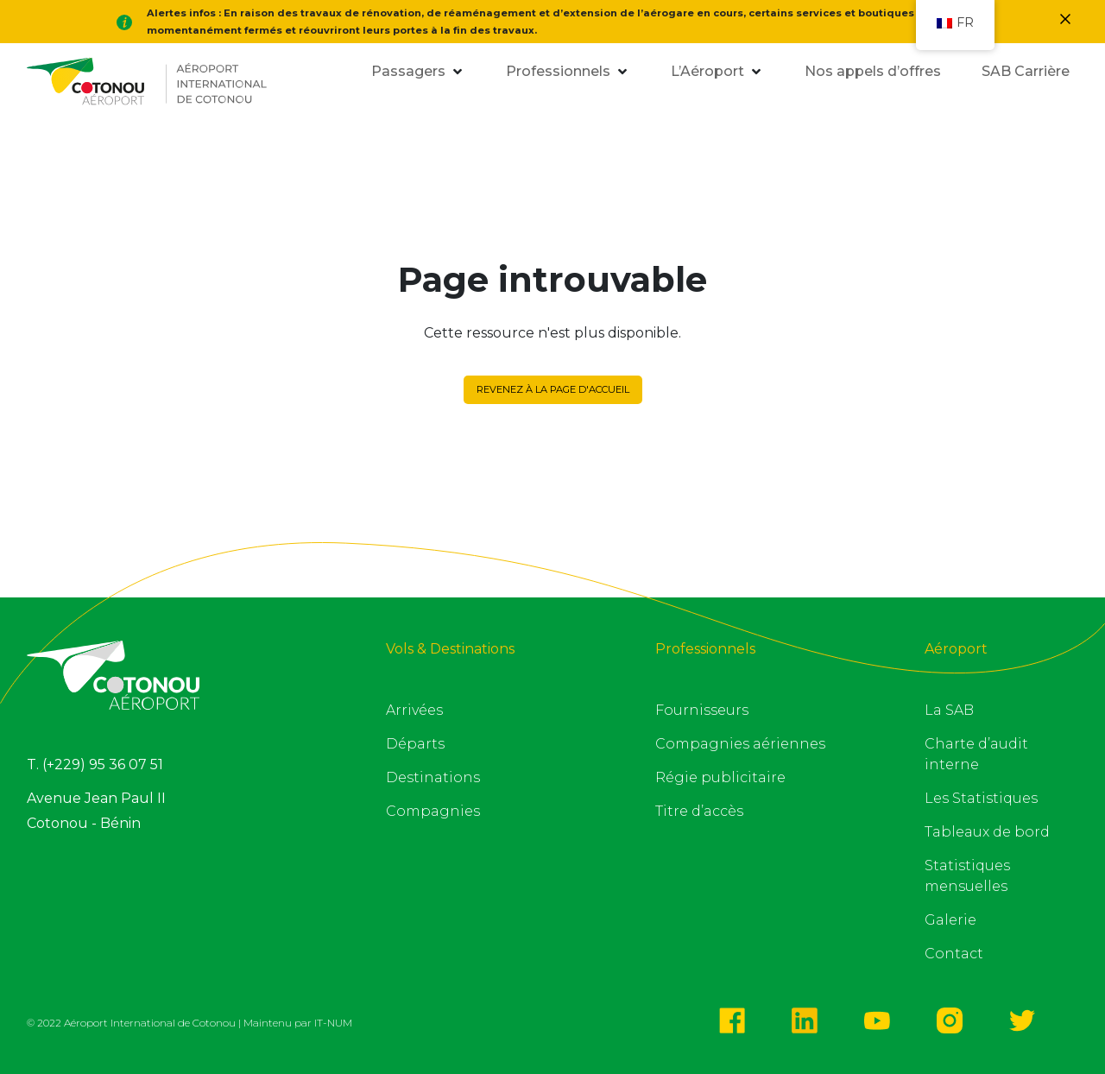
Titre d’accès (699, 811)
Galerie (950, 920)
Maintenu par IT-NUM (297, 1022)
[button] (406, 71)
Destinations (433, 777)
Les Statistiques (981, 798)
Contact (954, 953)
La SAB (949, 710)
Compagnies (433, 811)
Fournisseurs (701, 710)
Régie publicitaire (720, 777)
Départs (415, 744)
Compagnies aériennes (740, 744)
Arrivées (414, 710)
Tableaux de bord (987, 832)
